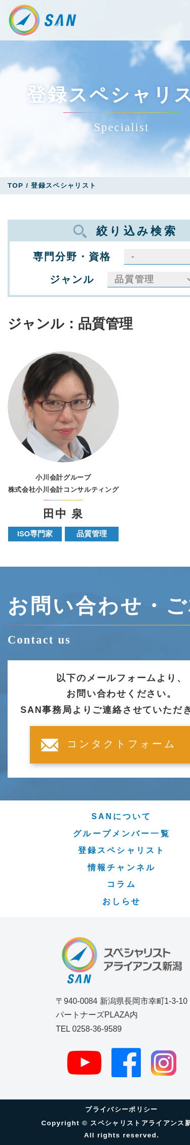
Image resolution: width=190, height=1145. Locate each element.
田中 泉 (63, 514)
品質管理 (92, 534)
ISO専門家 (35, 534)
